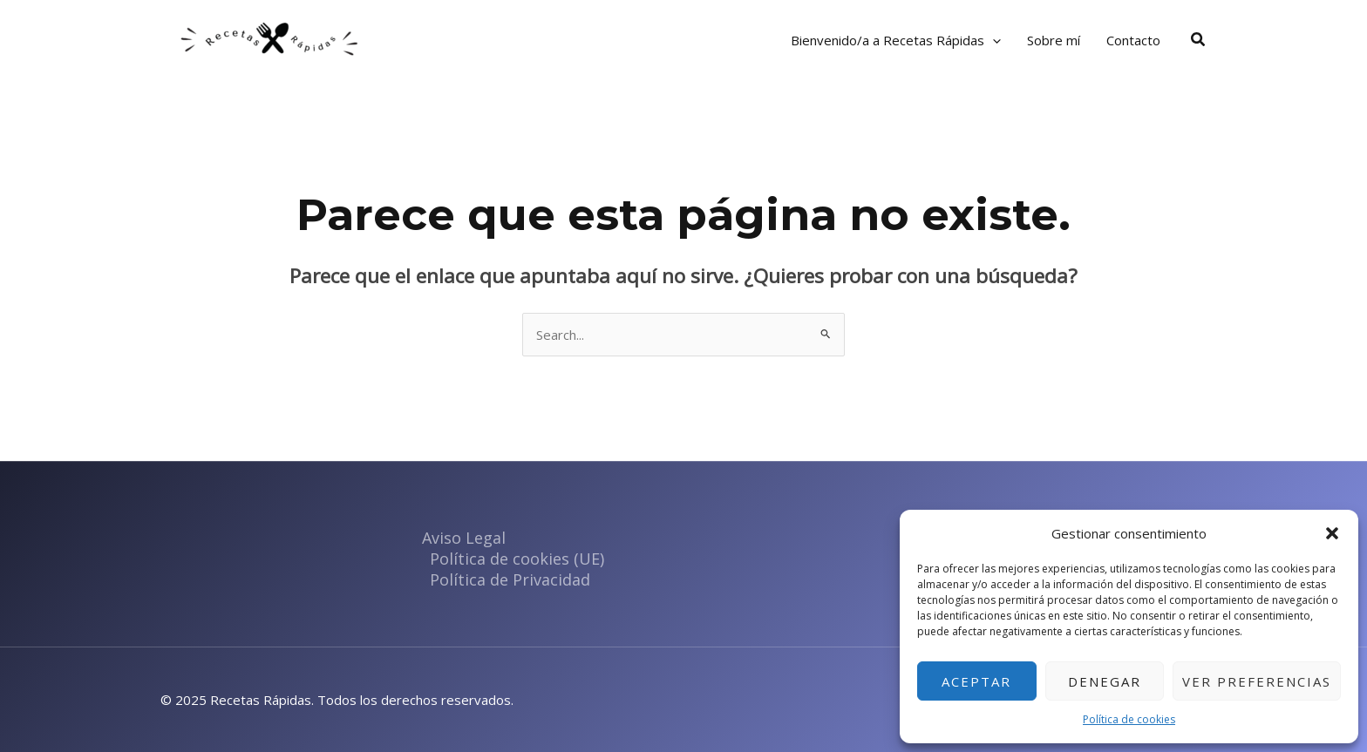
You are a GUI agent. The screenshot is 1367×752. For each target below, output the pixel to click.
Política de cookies (1129, 719)
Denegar (1104, 681)
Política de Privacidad (510, 579)
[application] (992, 40)
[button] (1332, 533)
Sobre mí (1053, 40)
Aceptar (976, 681)
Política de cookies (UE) (517, 558)
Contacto (1133, 40)
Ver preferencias (1256, 681)
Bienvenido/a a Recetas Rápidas (896, 40)
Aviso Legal (464, 537)
